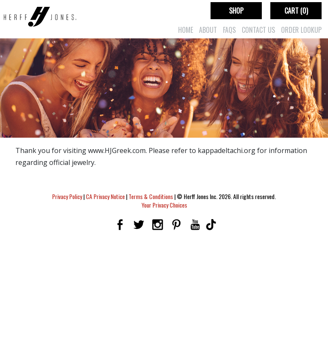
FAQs (229, 30)
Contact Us (258, 30)
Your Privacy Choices (164, 204)
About (208, 30)
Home (185, 30)
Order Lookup (301, 30)
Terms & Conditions (151, 196)
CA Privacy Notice (105, 196)
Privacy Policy (67, 196)
